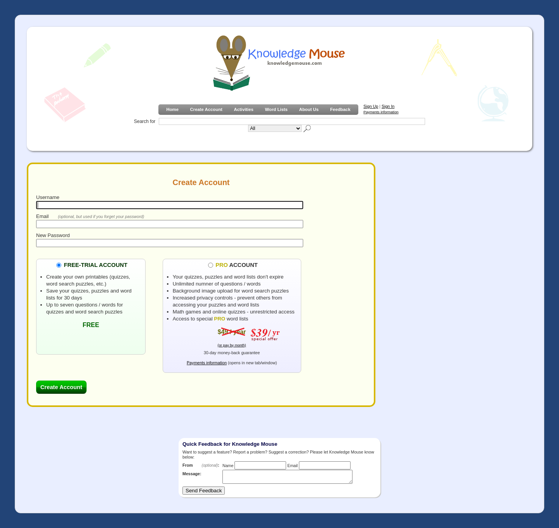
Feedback (340, 109)
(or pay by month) (232, 345)
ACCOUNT (236, 264)
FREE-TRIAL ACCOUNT (95, 264)
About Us (308, 109)
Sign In (388, 106)
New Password (53, 235)
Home (172, 109)
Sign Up (370, 106)
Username (47, 197)
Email (42, 216)
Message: (191, 473)
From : (200, 465)
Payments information (380, 112)
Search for (144, 121)
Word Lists (276, 109)
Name (227, 465)
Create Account (206, 109)
